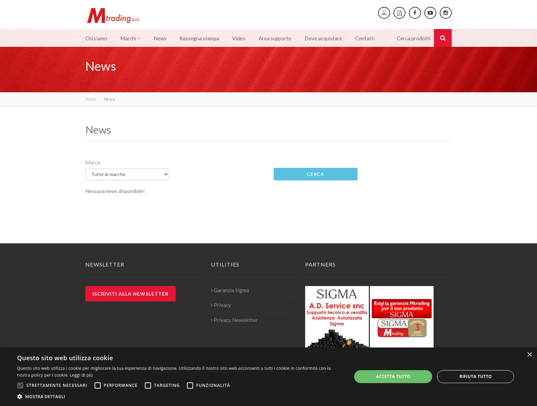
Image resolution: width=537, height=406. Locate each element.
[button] (179, 396)
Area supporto (275, 38)
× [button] (529, 354)
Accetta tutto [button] (393, 376)
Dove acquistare (323, 38)
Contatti (365, 38)
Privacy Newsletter (234, 320)
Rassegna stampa (199, 38)
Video (239, 38)
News (160, 38)
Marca (92, 162)
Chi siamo (96, 38)
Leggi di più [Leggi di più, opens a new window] (81, 375)
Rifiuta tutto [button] (475, 376)
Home (90, 99)
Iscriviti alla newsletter (130, 294)
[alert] (268, 377)
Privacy (221, 305)
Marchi (130, 38)
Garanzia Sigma (230, 290)
